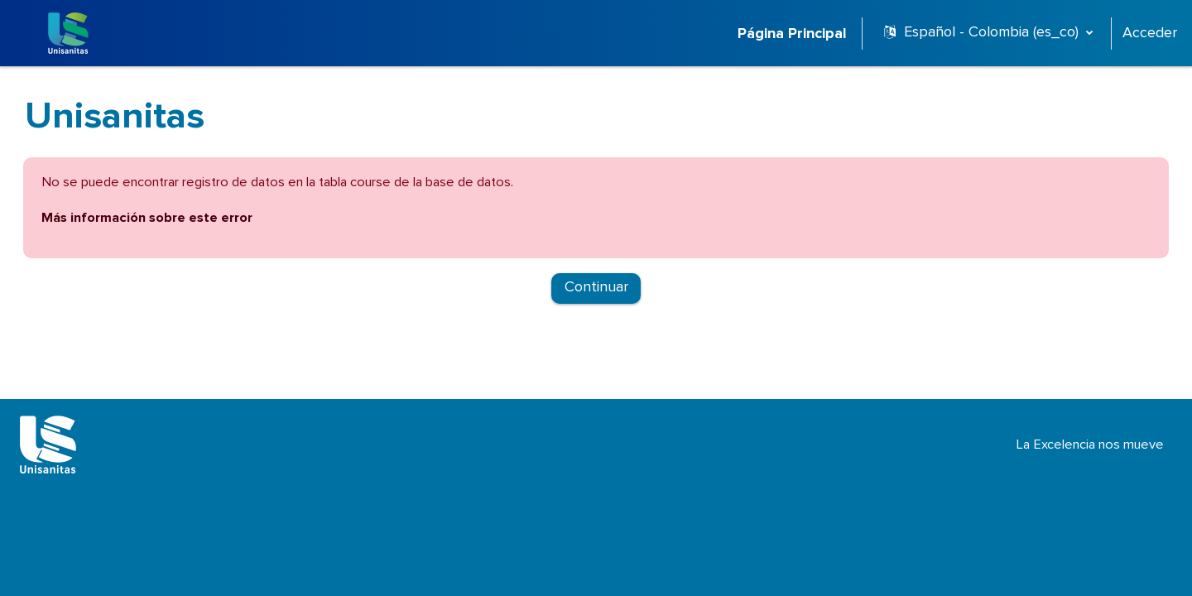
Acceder (1149, 33)
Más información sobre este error (201, 220)
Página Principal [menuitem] (792, 33)
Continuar (596, 291)
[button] (988, 32)
